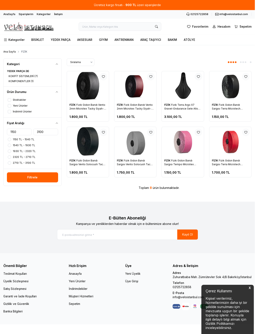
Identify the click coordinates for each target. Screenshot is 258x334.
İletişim (58, 14)
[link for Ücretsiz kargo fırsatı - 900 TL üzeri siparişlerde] (127, 5)
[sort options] (80, 62)
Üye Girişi (131, 281)
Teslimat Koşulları (15, 273)
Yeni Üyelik (133, 273)
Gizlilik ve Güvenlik (16, 304)
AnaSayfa (9, 14)
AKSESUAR (84, 39)
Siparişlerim (26, 14)
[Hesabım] (221, 26)
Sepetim (74, 304)
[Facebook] (176, 306)
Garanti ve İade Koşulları (20, 296)
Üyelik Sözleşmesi (16, 281)
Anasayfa (75, 273)
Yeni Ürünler (77, 281)
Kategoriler (44, 14)
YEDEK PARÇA (60, 39)
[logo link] (28, 26)
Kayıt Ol (187, 234)
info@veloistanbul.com (188, 297)
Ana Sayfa (9, 51)
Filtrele (32, 177)
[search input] (120, 26)
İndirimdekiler (78, 288)
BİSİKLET (37, 39)
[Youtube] (185, 306)
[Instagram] (195, 306)
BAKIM (172, 39)
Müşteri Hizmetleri (81, 296)
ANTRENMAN (124, 39)
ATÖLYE (189, 39)
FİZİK (72, 104)
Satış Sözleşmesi (14, 288)
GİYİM (103, 39)
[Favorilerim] (197, 26)
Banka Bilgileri (13, 311)
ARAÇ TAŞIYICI (150, 39)
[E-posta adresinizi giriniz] (127, 235)
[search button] (156, 26)
